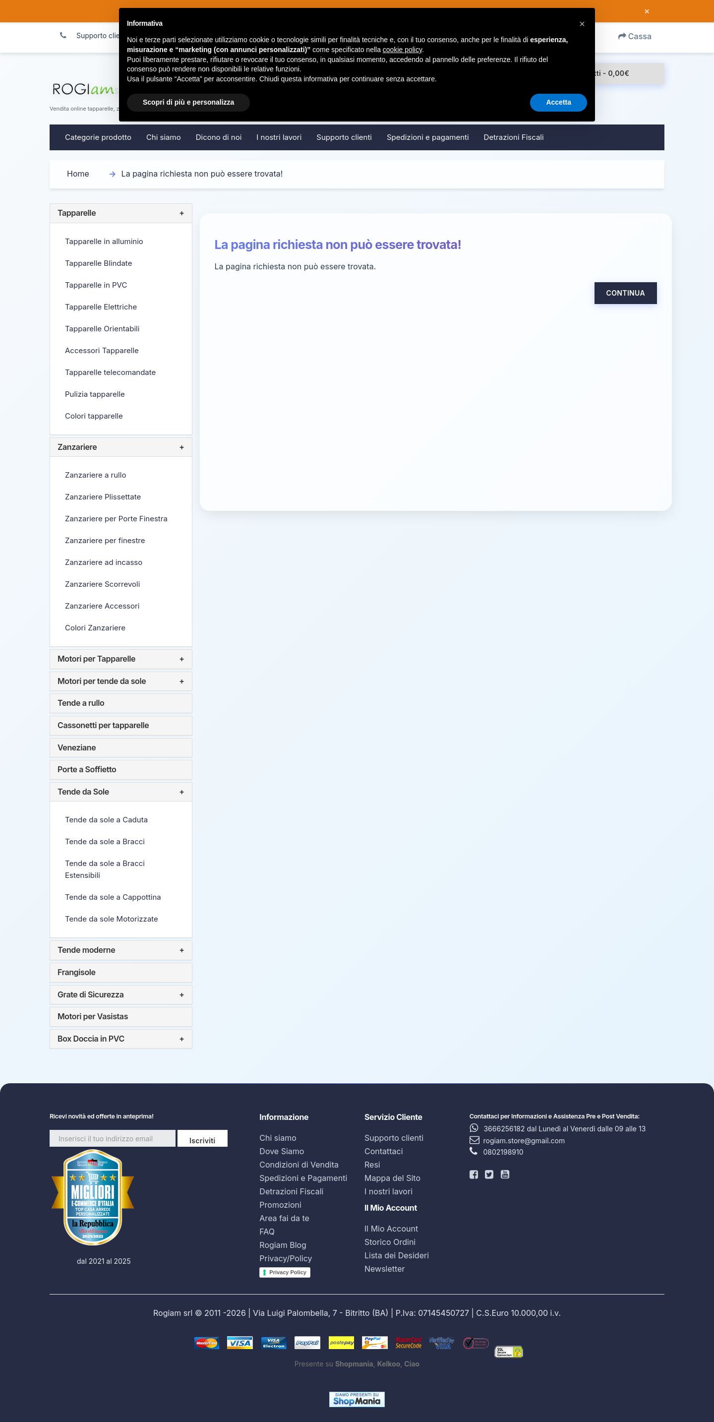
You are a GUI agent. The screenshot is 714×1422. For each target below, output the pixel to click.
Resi (372, 1165)
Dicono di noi (219, 137)
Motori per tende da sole (102, 681)
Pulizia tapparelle (95, 394)
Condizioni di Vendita (299, 1165)
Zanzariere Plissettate (103, 496)
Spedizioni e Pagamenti (303, 1178)
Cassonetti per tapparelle (103, 725)
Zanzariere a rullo (95, 475)
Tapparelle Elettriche (101, 306)
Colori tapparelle (94, 416)
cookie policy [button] (402, 50)
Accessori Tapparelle (102, 350)
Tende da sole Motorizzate (111, 919)
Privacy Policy (287, 1272)
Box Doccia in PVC (91, 1039)
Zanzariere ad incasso (103, 562)
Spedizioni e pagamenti (428, 137)
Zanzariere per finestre (105, 540)
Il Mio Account (391, 1229)
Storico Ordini (390, 1242)
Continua (625, 293)
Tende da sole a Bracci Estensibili (105, 869)
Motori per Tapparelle (96, 659)
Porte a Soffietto (87, 769)
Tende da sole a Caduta (106, 819)
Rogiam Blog (282, 1245)
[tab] (121, 213)
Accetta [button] (558, 102)
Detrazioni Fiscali (514, 137)
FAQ (267, 1232)
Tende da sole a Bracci (105, 841)
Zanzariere (77, 447)
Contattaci (383, 1151)
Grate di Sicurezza (91, 994)
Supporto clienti (344, 137)
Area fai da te (284, 1218)
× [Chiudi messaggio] (647, 11)
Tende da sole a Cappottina (113, 897)
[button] (582, 24)
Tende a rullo (81, 703)
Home (78, 174)
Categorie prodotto (98, 137)
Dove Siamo (281, 1151)
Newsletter (384, 1269)
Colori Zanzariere (95, 627)
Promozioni (280, 1205)
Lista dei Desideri (396, 1255)
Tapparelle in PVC (96, 285)
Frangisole (77, 972)
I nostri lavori (278, 137)
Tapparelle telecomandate (110, 372)
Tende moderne (86, 950)
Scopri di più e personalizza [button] (188, 102)
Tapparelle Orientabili (102, 328)
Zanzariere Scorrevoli (102, 584)
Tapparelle (77, 213)
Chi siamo (163, 137)
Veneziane (77, 747)
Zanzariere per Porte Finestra (116, 518)
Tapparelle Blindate (98, 263)
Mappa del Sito (392, 1178)
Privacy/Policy (285, 1258)
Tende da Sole (83, 792)
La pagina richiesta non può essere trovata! (202, 174)
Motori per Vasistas (93, 1016)
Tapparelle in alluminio (104, 241)
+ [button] (181, 213)
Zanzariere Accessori (102, 606)
